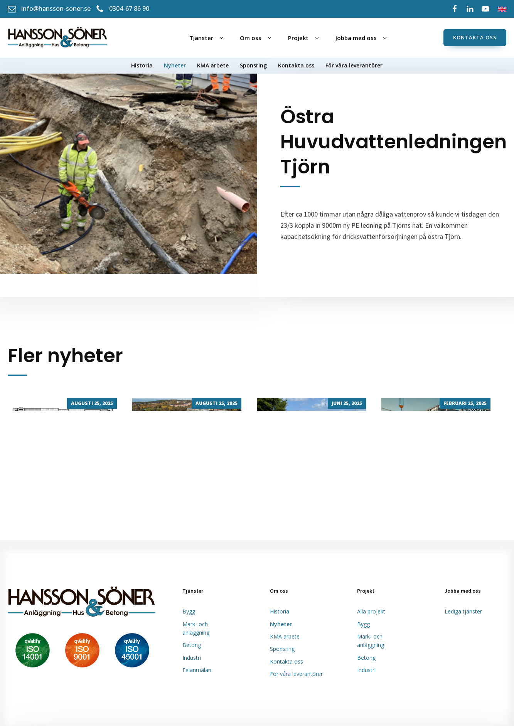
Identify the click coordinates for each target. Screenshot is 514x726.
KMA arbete (213, 65)
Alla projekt (371, 611)
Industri (191, 657)
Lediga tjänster (463, 611)
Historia (142, 65)
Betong (191, 645)
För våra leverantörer (354, 65)
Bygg (188, 611)
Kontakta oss (475, 37)
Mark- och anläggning (195, 628)
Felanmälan (196, 670)
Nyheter (175, 65)
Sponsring (253, 65)
